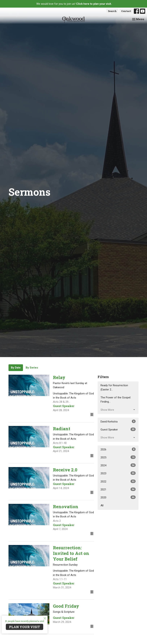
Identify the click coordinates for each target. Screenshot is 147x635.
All (102, 505)
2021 (118, 489)
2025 (118, 457)
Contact (126, 11)
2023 (118, 473)
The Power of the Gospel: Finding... (116, 399)
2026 (118, 449)
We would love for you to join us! (74, 3)
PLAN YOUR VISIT (24, 627)
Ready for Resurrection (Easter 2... (114, 387)
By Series (32, 367)
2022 (118, 481)
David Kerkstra (118, 421)
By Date (16, 367)
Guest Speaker (118, 429)
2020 (118, 497)
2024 (118, 465)
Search (112, 11)
